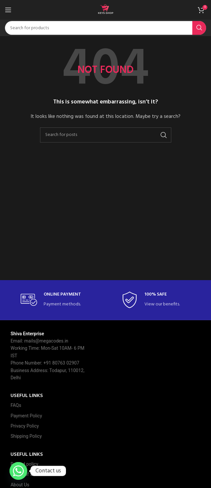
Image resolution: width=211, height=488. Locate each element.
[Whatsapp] (18, 471)
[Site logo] (105, 10)
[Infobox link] (55, 300)
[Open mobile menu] (8, 9)
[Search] (105, 28)
